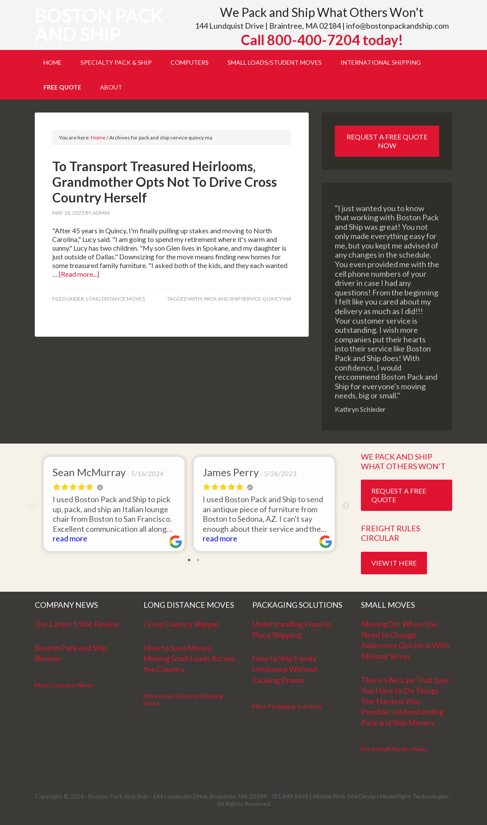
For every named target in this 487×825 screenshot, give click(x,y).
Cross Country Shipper (181, 624)
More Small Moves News (394, 748)
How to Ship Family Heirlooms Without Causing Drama (284, 668)
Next (345, 506)
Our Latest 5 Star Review (77, 624)
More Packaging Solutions (287, 706)
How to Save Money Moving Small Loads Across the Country (189, 658)
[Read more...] (79, 274)
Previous (32, 506)
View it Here (394, 563)
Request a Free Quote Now (387, 141)
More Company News (64, 685)
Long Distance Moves (115, 298)
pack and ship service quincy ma (247, 298)
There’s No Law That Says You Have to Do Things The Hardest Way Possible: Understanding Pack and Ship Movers (405, 701)
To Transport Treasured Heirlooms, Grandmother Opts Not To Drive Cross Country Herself (164, 181)
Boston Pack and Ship (99, 24)
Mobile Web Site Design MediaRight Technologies (381, 796)
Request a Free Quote (398, 495)
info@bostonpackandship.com (397, 25)
